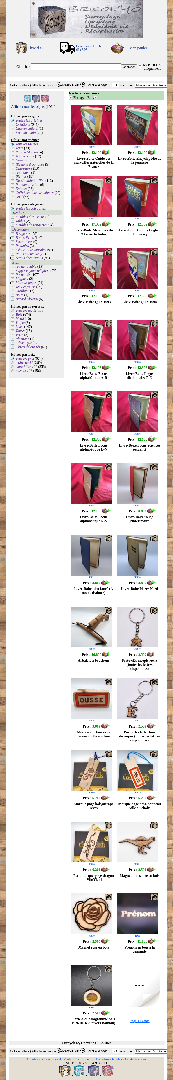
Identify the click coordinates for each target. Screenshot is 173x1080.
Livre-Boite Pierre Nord (139, 589)
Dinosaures (24, 168)
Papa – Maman (27, 152)
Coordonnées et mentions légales (98, 1059)
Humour (21, 160)
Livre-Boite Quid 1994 (139, 302)
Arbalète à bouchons (93, 660)
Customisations (27, 128)
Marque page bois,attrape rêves (93, 806)
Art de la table (26, 266)
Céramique (24, 343)
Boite (19, 295)
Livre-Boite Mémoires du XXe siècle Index (93, 232)
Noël (19, 197)
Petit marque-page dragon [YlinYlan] (93, 878)
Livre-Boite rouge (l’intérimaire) (139, 519)
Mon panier (138, 48)
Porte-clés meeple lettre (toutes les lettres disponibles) (140, 664)
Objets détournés (28, 347)
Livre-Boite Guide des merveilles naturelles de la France (94, 162)
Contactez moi (135, 1059)
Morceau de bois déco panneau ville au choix (93, 734)
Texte (19, 148)
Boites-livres (25, 237)
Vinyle (20, 323)
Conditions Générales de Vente (49, 1059)
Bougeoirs (23, 233)
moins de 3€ (24, 362)
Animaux (22, 172)
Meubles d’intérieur (30, 217)
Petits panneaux (27, 254)
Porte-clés (23, 274)
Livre (19, 327)
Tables (20, 221)
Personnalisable (27, 185)
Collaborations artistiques (34, 193)
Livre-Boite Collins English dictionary (140, 232)
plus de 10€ (24, 371)
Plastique (22, 339)
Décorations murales (31, 250)
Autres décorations (29, 258)
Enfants (21, 189)
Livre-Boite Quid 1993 (93, 302)
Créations (23, 124)
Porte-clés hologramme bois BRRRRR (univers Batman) (93, 1021)
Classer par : (125, 85)
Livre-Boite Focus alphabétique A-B (93, 376)
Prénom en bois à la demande (139, 949)
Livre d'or (35, 48)
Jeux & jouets (25, 287)
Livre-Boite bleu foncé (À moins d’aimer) (93, 591)
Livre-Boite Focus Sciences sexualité (139, 447)
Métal (20, 318)
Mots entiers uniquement (152, 66)
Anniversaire (25, 156)
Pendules (22, 246)
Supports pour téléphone (33, 270)
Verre (19, 335)
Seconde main (26, 132)
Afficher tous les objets (28, 106)
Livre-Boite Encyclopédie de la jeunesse (139, 160)
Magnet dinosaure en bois (139, 875)
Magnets (22, 279)
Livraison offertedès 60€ (89, 48)
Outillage (22, 291)
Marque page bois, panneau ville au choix (139, 806)
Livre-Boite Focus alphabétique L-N (93, 447)
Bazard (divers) (27, 299)
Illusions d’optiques (30, 164)
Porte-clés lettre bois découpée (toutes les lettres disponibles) (139, 736)
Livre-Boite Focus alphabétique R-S (93, 519)
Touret (20, 331)
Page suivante (139, 1021)
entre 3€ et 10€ (26, 366)
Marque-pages (26, 283)
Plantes (21, 176)
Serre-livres (24, 242)
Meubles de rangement (32, 225)
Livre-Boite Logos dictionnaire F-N (139, 376)
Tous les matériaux (29, 310)
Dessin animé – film (30, 180)
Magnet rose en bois (93, 947)
